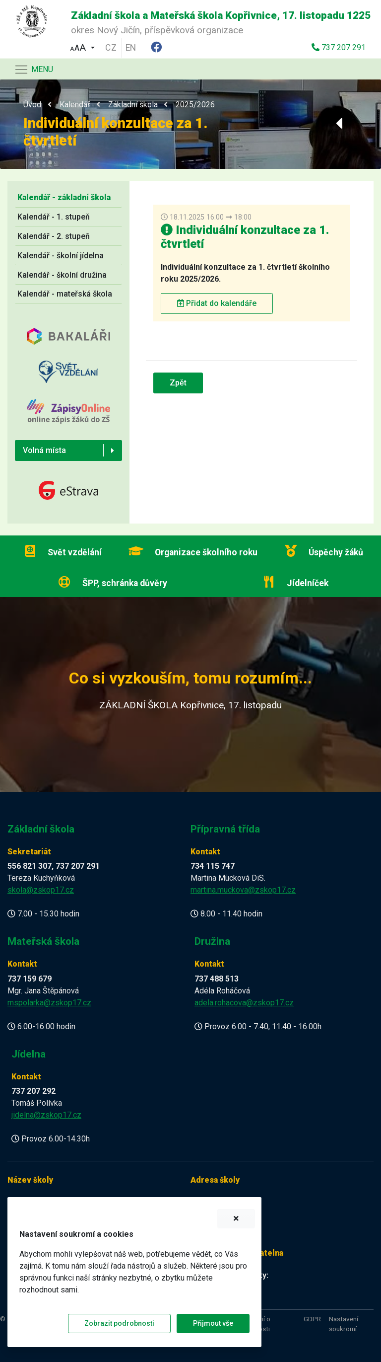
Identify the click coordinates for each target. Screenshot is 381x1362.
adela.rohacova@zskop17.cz (244, 1002)
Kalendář (75, 104)
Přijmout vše (213, 1323)
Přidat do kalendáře (216, 303)
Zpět (178, 382)
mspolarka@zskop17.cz (49, 1002)
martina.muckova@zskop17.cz (243, 890)
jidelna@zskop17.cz (46, 1115)
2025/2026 (195, 104)
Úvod (32, 104)
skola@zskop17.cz (40, 890)
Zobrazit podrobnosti (119, 1323)
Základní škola (133, 104)
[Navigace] (33, 69)
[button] (82, 46)
